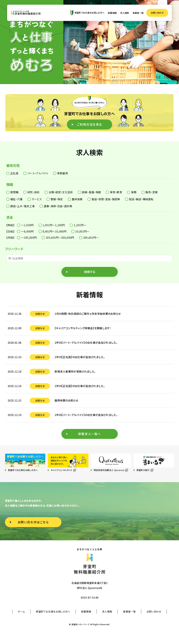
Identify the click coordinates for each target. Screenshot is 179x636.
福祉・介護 (14, 199)
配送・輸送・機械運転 (139, 199)
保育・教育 (114, 192)
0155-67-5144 (89, 597)
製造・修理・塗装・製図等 (104, 199)
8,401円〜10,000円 (52, 231)
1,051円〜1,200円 (52, 225)
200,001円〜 (89, 237)
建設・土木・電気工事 (20, 206)
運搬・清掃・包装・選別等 (56, 206)
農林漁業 (75, 199)
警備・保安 (55, 199)
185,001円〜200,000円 (58, 237)
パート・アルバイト (35, 173)
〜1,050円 (25, 225)
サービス (35, 199)
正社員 (12, 173)
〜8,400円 (25, 231)
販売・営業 (150, 192)
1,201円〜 (78, 225)
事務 (132, 192)
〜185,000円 (27, 237)
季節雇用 (60, 173)
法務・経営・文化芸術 (59, 192)
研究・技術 (31, 192)
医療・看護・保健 (89, 192)
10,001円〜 (80, 231)
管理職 (12, 192)
